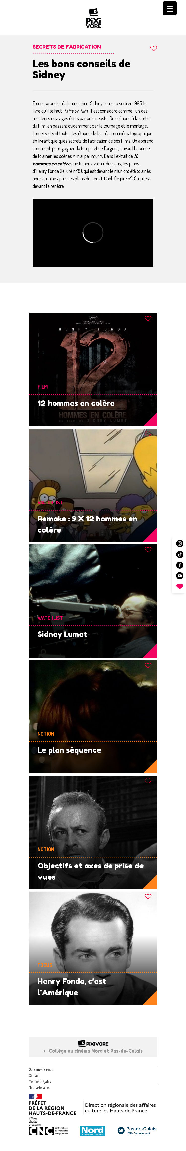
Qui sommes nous (41, 1069)
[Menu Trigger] (170, 8)
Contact (34, 1075)
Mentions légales (40, 1081)
